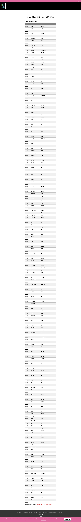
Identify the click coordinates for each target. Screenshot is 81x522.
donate (26, 26)
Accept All (67, 519)
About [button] (76, 6)
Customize (43, 520)
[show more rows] (41, 504)
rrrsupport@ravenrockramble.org (57, 512)
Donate (64, 6)
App (54, 6)
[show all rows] (49, 504)
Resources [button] (70, 6)
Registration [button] (47, 6)
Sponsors (58, 6)
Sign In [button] (78, 1)
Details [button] (40, 6)
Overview (35, 6)
